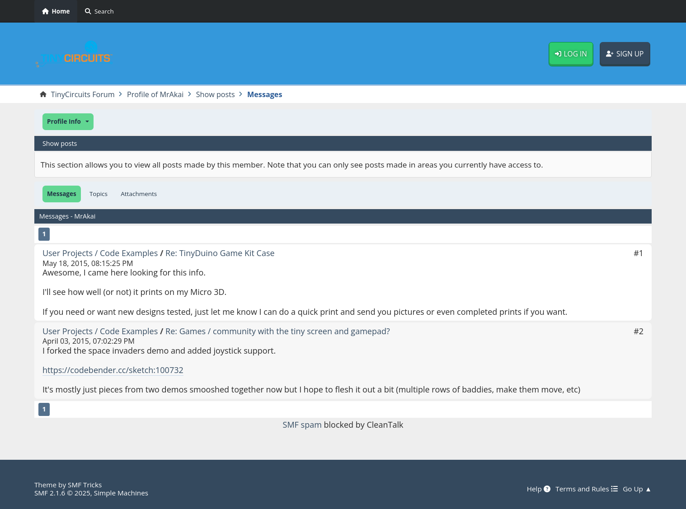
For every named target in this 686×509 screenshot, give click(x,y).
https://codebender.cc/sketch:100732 (112, 369)
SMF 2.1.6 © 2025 (62, 492)
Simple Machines (121, 492)
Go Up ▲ (637, 489)
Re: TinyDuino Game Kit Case (220, 252)
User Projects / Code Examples (100, 252)
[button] (68, 121)
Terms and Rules (586, 489)
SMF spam (302, 424)
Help (538, 489)
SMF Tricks (85, 484)
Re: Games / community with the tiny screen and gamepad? (277, 331)
